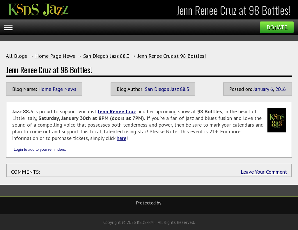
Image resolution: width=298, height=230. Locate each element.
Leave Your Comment (264, 171)
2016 (280, 89)
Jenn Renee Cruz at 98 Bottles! (172, 56)
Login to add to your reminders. (40, 149)
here (121, 138)
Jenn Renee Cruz (117, 111)
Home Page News (55, 56)
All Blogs (16, 56)
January (261, 89)
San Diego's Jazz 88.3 (106, 56)
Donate (277, 27)
